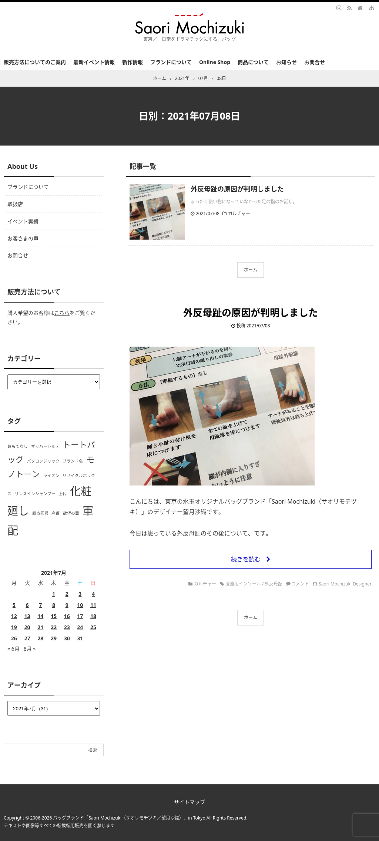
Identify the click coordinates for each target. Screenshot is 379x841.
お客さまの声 (22, 238)
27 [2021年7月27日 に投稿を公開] (27, 638)
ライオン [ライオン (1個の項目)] (51, 475)
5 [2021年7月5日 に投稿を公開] (14, 604)
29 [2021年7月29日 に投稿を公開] (54, 638)
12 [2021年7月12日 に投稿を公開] (14, 616)
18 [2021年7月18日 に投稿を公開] (93, 616)
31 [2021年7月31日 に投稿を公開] (80, 638)
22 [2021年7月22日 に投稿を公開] (54, 627)
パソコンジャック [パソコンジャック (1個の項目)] (43, 461)
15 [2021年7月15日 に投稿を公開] (54, 616)
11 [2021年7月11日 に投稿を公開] (93, 604)
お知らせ (286, 62)
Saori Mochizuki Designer (345, 584)
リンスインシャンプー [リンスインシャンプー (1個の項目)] (35, 493)
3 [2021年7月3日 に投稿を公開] (79, 593)
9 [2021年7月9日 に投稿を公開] (67, 604)
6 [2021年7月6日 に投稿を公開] (27, 604)
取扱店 (15, 203)
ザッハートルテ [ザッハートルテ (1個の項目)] (45, 446)
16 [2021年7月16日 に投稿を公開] (67, 616)
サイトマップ (189, 801)
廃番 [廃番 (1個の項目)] (55, 513)
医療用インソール (243, 584)
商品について (253, 62)
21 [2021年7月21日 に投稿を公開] (40, 627)
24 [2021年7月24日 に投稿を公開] (80, 627)
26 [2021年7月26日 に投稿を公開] (14, 638)
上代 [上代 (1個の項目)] (62, 493)
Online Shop (214, 62)
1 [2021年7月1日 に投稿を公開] (53, 593)
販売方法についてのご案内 (35, 62)
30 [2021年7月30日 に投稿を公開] (67, 638)
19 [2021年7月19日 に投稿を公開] (14, 627)
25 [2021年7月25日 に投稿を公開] (93, 627)
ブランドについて (171, 62)
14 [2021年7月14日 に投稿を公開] (40, 616)
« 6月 (13, 648)
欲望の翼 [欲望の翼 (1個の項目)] (71, 513)
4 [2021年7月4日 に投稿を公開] (93, 593)
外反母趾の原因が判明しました (237, 188)
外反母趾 (273, 584)
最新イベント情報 (94, 62)
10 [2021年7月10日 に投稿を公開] (80, 604)
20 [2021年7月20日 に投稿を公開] (27, 627)
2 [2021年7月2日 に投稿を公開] (67, 593)
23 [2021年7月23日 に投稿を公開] (67, 627)
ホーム (250, 270)
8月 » (30, 648)
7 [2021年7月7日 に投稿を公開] (40, 604)
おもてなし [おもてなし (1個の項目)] (17, 446)
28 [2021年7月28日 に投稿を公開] (40, 638)
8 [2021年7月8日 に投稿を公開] (53, 604)
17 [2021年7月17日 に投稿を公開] (80, 616)
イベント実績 (22, 221)
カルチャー (239, 213)
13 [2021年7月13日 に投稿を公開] (27, 616)
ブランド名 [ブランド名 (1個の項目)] (73, 461)
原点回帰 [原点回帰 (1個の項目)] (40, 513)
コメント (300, 584)
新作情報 (132, 62)
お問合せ (314, 62)
